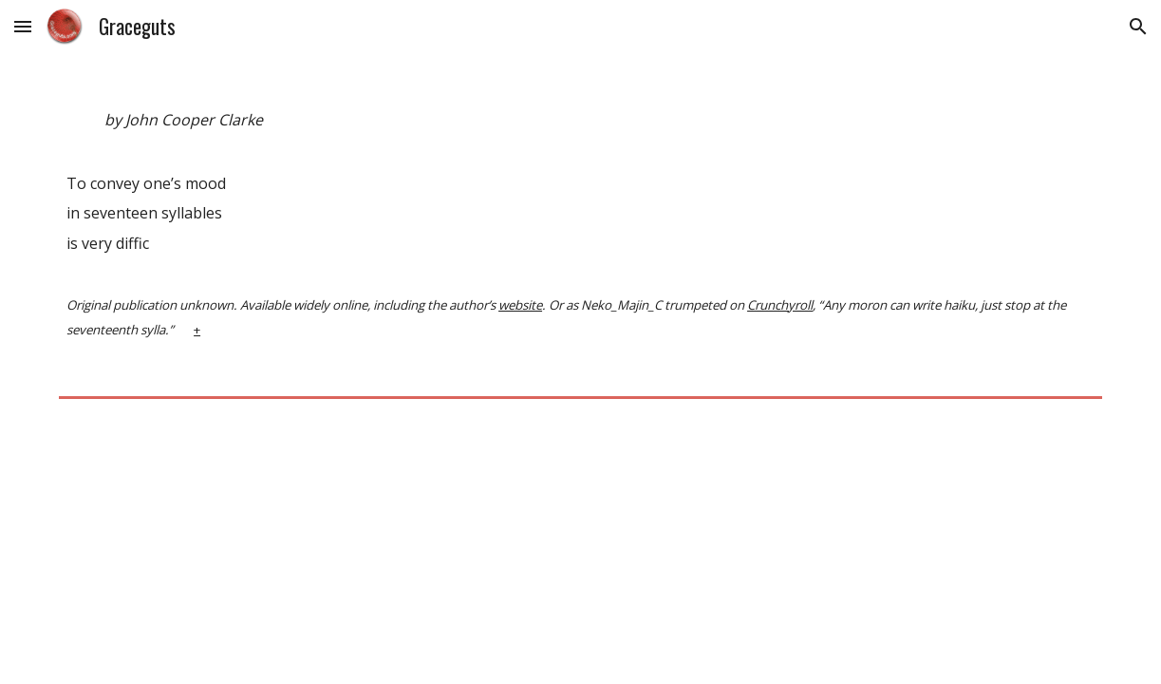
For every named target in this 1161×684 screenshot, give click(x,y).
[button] (23, 26)
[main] (580, 231)
